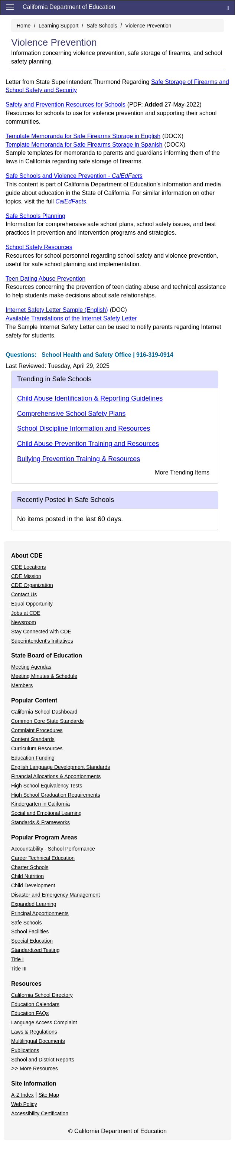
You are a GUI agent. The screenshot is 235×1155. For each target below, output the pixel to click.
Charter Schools (29, 867)
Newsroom (23, 622)
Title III (19, 969)
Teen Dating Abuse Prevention (45, 278)
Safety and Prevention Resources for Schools (104, 104)
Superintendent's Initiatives (42, 641)
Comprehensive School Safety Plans (71, 413)
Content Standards (33, 739)
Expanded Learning (33, 904)
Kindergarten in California (40, 804)
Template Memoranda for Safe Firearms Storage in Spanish (95, 144)
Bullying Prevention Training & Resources (78, 459)
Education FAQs (30, 1013)
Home (23, 26)
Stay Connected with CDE (41, 631)
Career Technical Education (43, 858)
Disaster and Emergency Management (55, 895)
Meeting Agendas (31, 667)
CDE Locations (28, 567)
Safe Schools (102, 26)
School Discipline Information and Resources (83, 428)
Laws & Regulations (34, 1032)
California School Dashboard (44, 712)
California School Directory (42, 995)
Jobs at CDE (25, 613)
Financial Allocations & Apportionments (56, 776)
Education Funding (33, 758)
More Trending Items (182, 472)
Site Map (49, 1095)
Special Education (32, 941)
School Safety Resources (39, 247)
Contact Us (24, 594)
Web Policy (24, 1104)
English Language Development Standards (60, 767)
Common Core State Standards (47, 721)
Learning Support (58, 26)
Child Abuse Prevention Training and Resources (88, 443)
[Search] (228, 7)
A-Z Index (22, 1095)
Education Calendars (35, 1004)
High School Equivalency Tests (46, 786)
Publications (25, 1050)
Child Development (33, 885)
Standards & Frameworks (40, 822)
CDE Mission (26, 576)
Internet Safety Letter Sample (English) (66, 310)
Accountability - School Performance (53, 849)
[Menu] (10, 7)
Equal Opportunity (32, 604)
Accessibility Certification (39, 1113)
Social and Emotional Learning (46, 813)
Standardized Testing (35, 950)
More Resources (39, 1068)
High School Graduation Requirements (55, 795)
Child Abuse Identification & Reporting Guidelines (90, 398)
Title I (17, 959)
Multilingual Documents (38, 1041)
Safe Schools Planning (35, 216)
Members (22, 685)
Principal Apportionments (40, 913)
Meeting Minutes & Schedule (44, 676)
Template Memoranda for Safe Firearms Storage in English (94, 136)
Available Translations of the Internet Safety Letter (71, 318)
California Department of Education (69, 7)
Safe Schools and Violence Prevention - (74, 176)
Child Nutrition (27, 876)
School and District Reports (42, 1060)
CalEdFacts (70, 201)
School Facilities (30, 931)
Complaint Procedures (37, 730)
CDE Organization (32, 585)
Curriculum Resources (36, 748)
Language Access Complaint (44, 1022)
